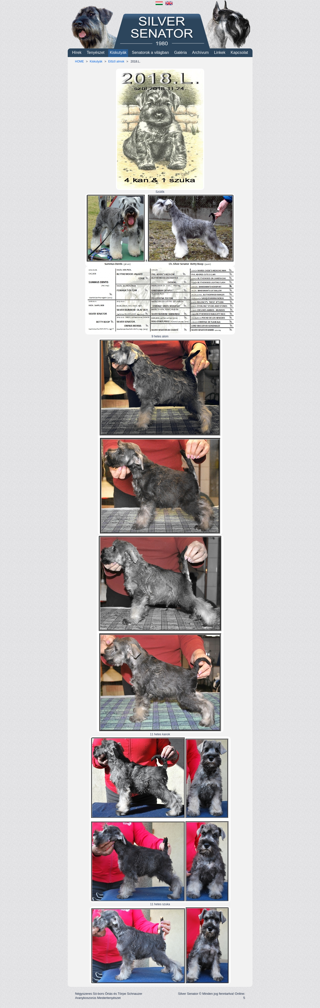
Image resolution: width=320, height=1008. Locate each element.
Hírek (76, 53)
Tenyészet (95, 53)
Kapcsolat (239, 53)
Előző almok (116, 61)
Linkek (219, 53)
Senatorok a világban (150, 53)
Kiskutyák (118, 53)
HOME (79, 61)
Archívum (200, 53)
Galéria (180, 53)
